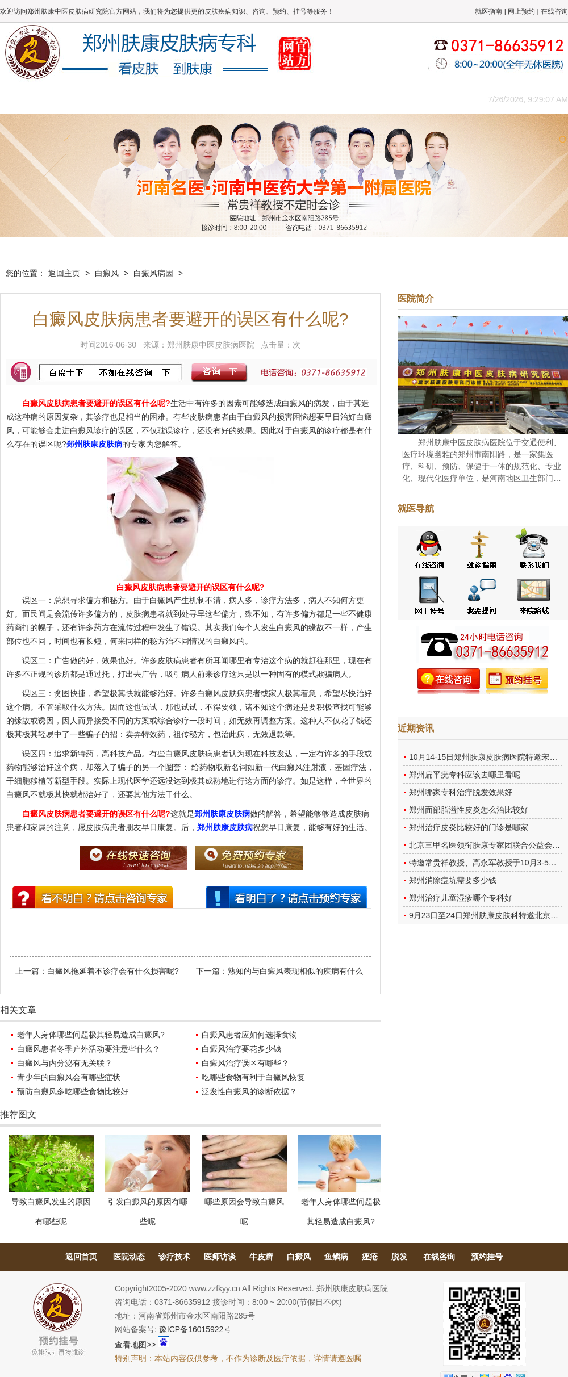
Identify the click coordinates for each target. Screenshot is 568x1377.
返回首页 (81, 1256)
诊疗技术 (174, 1256)
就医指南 (488, 11)
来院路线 (434, 99)
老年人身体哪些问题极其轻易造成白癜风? (91, 1034)
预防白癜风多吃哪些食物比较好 (72, 1091)
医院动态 (129, 1256)
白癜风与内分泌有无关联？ (64, 1063)
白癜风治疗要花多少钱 (241, 1048)
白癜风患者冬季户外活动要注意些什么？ (88, 1048)
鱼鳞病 (336, 1256)
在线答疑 (281, 99)
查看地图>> (135, 1344)
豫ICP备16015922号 (195, 1329)
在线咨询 (554, 11)
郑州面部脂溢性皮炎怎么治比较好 (468, 809)
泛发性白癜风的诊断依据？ (249, 1091)
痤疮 (370, 1256)
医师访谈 (220, 1256)
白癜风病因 (153, 273)
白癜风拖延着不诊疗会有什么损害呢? (113, 971)
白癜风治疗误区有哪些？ (245, 1063)
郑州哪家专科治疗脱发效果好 (460, 792)
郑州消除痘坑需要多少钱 (452, 880)
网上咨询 (383, 99)
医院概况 (77, 99)
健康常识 (230, 99)
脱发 (399, 1256)
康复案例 (332, 99)
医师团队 (128, 99)
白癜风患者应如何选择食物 (249, 1034)
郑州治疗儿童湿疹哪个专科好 (460, 897)
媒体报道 (179, 99)
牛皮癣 (261, 1256)
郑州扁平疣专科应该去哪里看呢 (464, 774)
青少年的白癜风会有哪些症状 (68, 1077)
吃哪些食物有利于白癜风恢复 (253, 1077)
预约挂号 (487, 1256)
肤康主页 (25, 99)
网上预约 (521, 11)
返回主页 (64, 273)
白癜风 (107, 273)
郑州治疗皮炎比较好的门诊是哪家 (468, 827)
